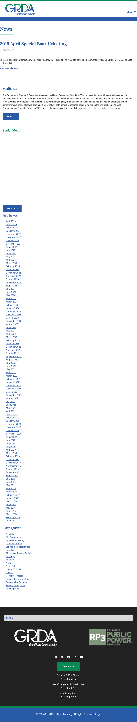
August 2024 (12, 285)
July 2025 (10, 250)
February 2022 (13, 379)
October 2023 (12, 318)
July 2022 (10, 363)
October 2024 (12, 279)
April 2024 (11, 298)
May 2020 (11, 446)
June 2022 (11, 366)
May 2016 (11, 508)
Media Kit (11, 116)
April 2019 (11, 488)
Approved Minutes (9, 68)
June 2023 (11, 327)
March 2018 (11, 501)
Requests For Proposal (16, 582)
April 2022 (11, 372)
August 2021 (12, 398)
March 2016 (11, 514)
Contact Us (12, 208)
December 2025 (13, 234)
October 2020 (12, 430)
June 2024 (11, 292)
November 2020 (13, 427)
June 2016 (11, 504)
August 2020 (12, 437)
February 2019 (13, 495)
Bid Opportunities (14, 537)
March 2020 (11, 453)
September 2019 (14, 472)
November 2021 (13, 388)
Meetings (10, 556)
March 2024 (11, 301)
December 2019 (13, 462)
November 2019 (13, 466)
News (8, 563)
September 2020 (14, 434)
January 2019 (12, 498)
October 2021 (12, 392)
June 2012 (11, 520)
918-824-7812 (68, 697)
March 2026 (11, 224)
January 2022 (12, 382)
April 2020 (11, 450)
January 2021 (12, 421)
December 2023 (13, 311)
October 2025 (12, 240)
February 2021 (13, 417)
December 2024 (13, 273)
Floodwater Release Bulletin (19, 553)
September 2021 (14, 395)
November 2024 (13, 276)
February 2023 (13, 340)
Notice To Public (13, 569)
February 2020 (13, 456)
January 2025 (12, 269)
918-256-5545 (68, 678)
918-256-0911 (68, 688)
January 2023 (12, 343)
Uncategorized (13, 588)
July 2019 (10, 479)
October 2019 (12, 469)
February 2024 (13, 305)
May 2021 (11, 408)
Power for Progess (14, 576)
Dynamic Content (14, 543)
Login (98, 714)
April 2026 (11, 221)
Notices (9, 572)
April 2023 (11, 334)
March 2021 (11, 414)
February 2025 (13, 266)
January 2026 (12, 231)
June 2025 (11, 253)
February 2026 (13, 227)
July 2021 (10, 401)
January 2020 (12, 459)
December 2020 (13, 424)
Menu (131, 12)
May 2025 (11, 256)
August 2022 (12, 359)
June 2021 (11, 405)
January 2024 (12, 308)
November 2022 (13, 350)
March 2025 (11, 263)
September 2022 (14, 356)
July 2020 (10, 440)
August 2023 (12, 324)
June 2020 (11, 443)
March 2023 (11, 337)
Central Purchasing (15, 540)
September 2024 (14, 282)
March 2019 (11, 491)
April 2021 (11, 411)
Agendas (10, 534)
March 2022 (11, 376)
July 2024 (10, 289)
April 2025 (11, 260)
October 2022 (12, 353)
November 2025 (13, 237)
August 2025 (12, 247)
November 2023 (13, 314)
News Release (12, 566)
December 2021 (13, 385)
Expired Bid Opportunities (18, 547)
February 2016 (13, 517)
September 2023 (14, 321)
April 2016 (11, 511)
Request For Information (17, 579)
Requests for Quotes (15, 585)
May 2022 (11, 369)
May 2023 (11, 330)
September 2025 (14, 244)
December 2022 (13, 347)
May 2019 (11, 485)
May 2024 (11, 295)
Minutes (10, 559)
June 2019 (11, 482)
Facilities (10, 550)
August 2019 (12, 475)
